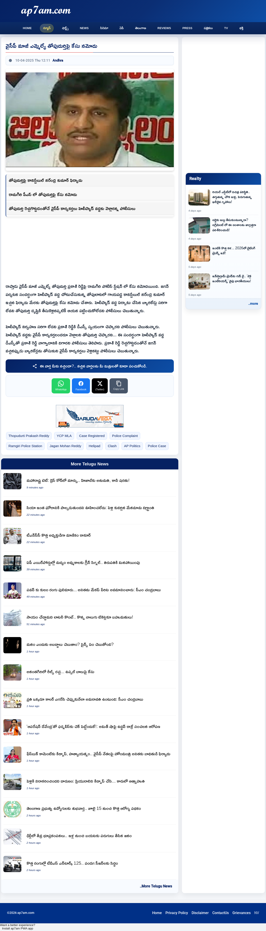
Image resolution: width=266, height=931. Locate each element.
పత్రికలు (208, 28)
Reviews (164, 28)
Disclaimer (200, 913)
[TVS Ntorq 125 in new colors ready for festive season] (89, 866)
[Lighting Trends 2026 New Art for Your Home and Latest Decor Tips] (223, 257)
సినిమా (104, 28)
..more (253, 304)
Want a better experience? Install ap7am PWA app (17, 926)
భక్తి (241, 28)
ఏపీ (121, 28)
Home (27, 28)
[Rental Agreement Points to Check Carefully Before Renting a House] (223, 229)
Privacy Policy (176, 913)
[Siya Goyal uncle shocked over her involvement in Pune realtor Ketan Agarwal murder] (89, 510)
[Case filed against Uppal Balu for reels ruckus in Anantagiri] (89, 674)
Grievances (241, 913)
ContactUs (220, 913)
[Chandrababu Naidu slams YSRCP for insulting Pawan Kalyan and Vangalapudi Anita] (89, 592)
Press (187, 28)
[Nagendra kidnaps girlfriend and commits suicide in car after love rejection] (89, 783)
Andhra (58, 60)
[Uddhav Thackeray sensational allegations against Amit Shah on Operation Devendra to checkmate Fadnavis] (89, 729)
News (84, 28)
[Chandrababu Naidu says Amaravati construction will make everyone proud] (89, 702)
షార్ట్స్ (65, 28)
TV (226, 28)
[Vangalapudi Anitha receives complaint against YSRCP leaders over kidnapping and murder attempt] (89, 756)
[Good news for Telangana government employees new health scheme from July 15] (89, 811)
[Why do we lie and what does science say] (89, 647)
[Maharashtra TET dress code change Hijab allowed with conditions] (89, 483)
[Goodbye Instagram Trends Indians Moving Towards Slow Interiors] (223, 285)
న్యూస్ (46, 28)
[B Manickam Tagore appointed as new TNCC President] (89, 538)
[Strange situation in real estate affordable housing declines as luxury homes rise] (223, 201)
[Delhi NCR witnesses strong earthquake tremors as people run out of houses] (89, 838)
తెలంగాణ (140, 28)
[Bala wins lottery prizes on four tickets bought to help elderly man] (89, 619)
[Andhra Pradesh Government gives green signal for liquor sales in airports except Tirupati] (89, 565)
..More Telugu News (156, 886)
